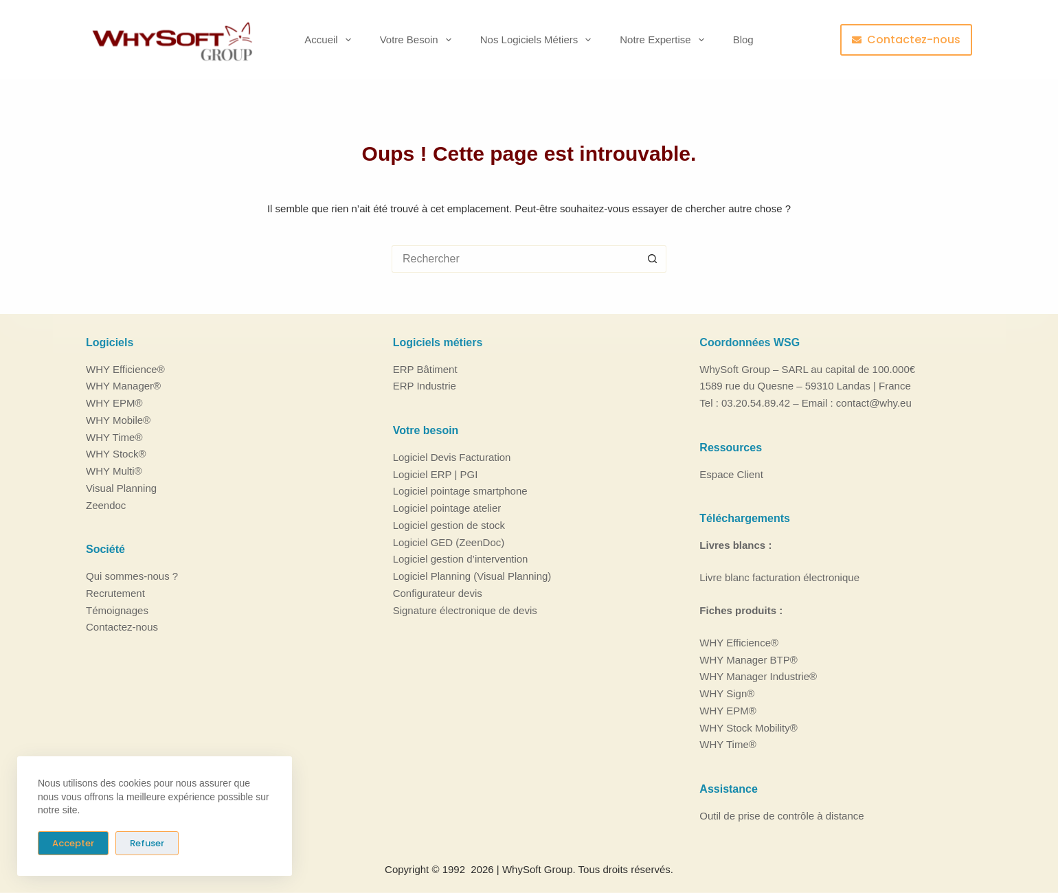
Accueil (330, 40)
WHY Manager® (123, 386)
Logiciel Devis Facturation (452, 457)
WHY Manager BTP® (748, 659)
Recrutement (115, 593)
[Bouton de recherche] (652, 259)
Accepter (73, 843)
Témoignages (117, 609)
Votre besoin (418, 40)
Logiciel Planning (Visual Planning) (472, 576)
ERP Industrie (424, 386)
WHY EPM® (114, 403)
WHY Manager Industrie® (758, 676)
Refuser (147, 843)
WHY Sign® (726, 693)
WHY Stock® (116, 454)
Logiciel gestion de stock (449, 525)
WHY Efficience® (125, 368)
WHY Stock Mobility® (748, 727)
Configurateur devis (437, 593)
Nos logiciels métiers (538, 40)
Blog (743, 39)
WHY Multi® (114, 471)
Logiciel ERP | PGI (435, 473)
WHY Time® (114, 436)
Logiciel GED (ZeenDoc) (449, 541)
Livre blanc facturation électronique (779, 577)
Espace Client (731, 473)
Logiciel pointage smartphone (460, 491)
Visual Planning (121, 488)
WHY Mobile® (118, 420)
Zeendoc (106, 504)
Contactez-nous (906, 39)
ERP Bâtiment (425, 368)
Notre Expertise (664, 40)
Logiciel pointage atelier (447, 508)
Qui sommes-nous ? (132, 576)
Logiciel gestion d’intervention (460, 559)
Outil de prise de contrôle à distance (781, 816)
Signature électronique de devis (465, 609)
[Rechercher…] (515, 259)
